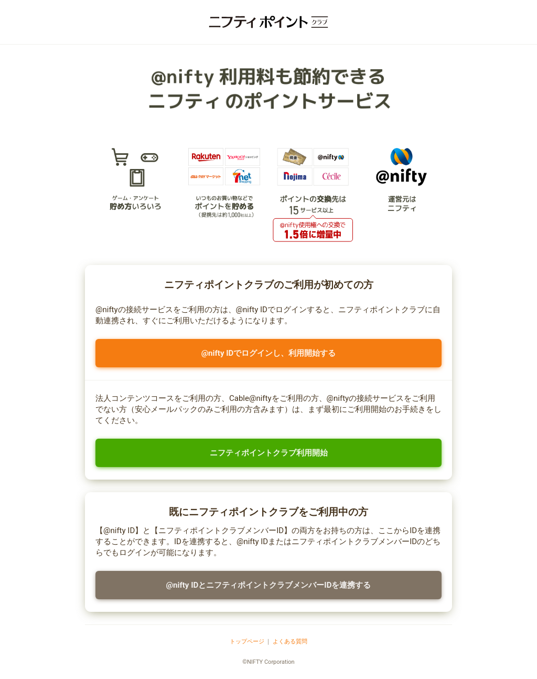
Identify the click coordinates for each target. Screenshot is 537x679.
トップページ (247, 641)
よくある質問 (290, 641)
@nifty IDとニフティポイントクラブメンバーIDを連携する (268, 585)
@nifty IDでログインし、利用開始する (268, 353)
